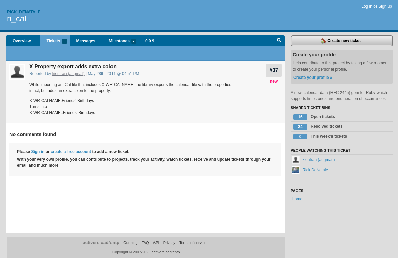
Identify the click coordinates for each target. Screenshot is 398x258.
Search (279, 41)
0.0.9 (149, 41)
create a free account (71, 151)
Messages (85, 41)
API (156, 243)
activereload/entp (101, 242)
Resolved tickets (318, 127)
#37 (273, 70)
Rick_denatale (24, 12)
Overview (22, 41)
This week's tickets (320, 136)
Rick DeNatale (310, 170)
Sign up (385, 6)
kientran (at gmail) (68, 73)
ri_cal (16, 18)
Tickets (53, 41)
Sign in (37, 151)
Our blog (130, 243)
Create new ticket (341, 41)
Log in (366, 6)
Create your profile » (313, 77)
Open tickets (314, 117)
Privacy (169, 243)
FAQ (145, 243)
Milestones (119, 41)
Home (297, 199)
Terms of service (192, 243)
